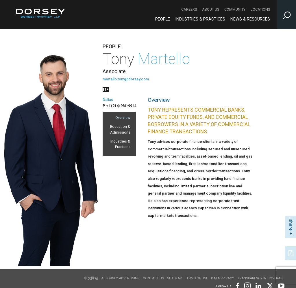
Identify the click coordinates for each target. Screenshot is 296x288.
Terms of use (196, 278)
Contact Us (153, 278)
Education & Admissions (120, 129)
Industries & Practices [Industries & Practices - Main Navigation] (200, 19)
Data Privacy (222, 278)
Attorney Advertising (120, 278)
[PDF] (291, 252)
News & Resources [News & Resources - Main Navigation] (250, 19)
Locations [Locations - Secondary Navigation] (260, 9)
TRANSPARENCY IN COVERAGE (260, 278)
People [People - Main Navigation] (162, 19)
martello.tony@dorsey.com (126, 79)
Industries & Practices (120, 144)
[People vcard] (106, 89)
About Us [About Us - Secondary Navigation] (210, 9)
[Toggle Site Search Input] (286, 14)
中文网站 (91, 278)
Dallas (108, 99)
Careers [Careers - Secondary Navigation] (189, 9)
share (290, 225)
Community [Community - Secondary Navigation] (234, 9)
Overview (122, 117)
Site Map (174, 278)
